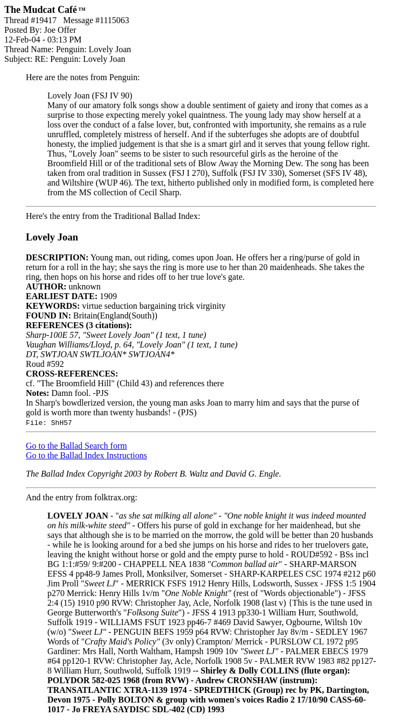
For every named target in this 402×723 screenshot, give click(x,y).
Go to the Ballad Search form (76, 445)
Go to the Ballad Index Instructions (86, 455)
